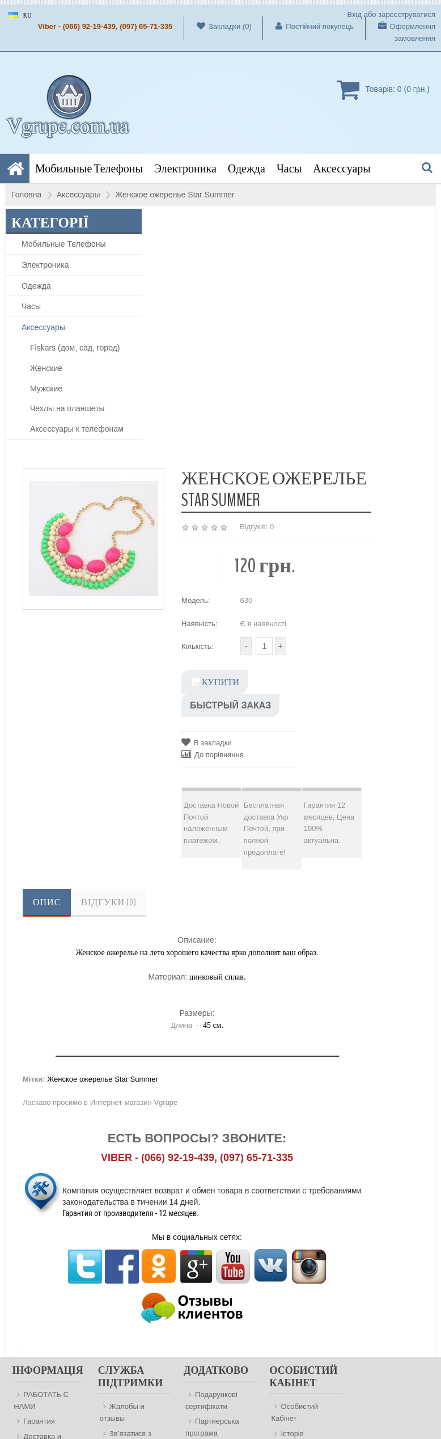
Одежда (246, 168)
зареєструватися (406, 14)
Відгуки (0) (109, 902)
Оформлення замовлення (400, 32)
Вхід (354, 14)
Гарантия (38, 1421)
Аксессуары (342, 168)
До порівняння (212, 754)
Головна (26, 194)
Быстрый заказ (230, 705)
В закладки (206, 742)
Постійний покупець (308, 26)
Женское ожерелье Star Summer (175, 194)
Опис (47, 902)
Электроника (185, 168)
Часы (289, 168)
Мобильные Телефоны (89, 168)
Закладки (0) (218, 26)
